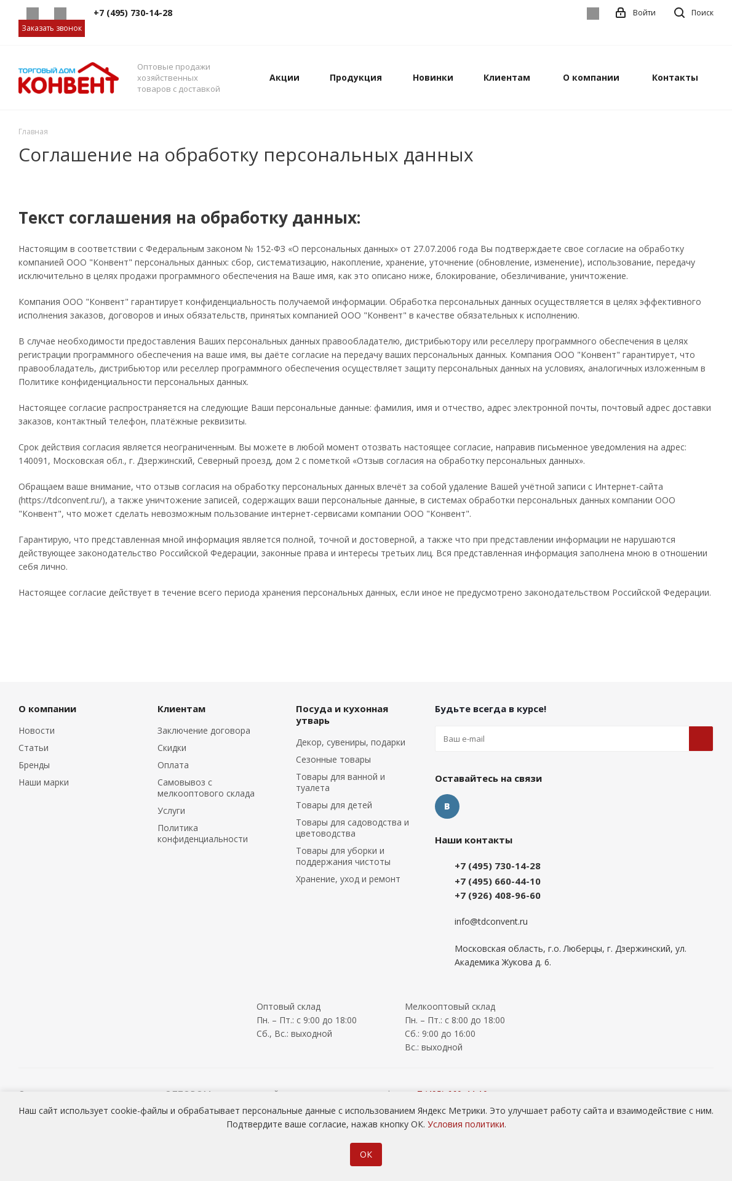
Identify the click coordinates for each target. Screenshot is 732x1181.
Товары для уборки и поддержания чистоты (343, 856)
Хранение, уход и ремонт (348, 879)
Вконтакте (593, 13)
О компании (47, 708)
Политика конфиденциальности (202, 833)
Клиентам (181, 708)
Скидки (171, 747)
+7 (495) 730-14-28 (498, 865)
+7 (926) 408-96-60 (498, 895)
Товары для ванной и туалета (340, 782)
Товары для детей (334, 805)
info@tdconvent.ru (491, 921)
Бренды (34, 765)
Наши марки (43, 782)
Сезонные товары (333, 759)
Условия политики (466, 1124)
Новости (36, 730)
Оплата (173, 765)
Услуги (171, 810)
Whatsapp (32, 13)
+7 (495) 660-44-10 (498, 881)
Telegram (60, 13)
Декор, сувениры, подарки (350, 742)
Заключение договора (203, 730)
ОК (366, 1154)
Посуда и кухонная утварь (342, 714)
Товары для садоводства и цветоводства (352, 827)
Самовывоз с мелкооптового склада (206, 787)
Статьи (33, 747)
